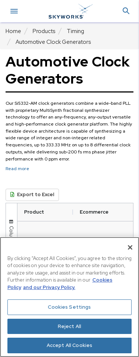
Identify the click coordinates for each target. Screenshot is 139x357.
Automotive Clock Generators (53, 42)
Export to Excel (32, 194)
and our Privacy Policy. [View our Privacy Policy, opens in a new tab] (49, 287)
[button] (126, 11)
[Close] (130, 247)
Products (44, 31)
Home (13, 31)
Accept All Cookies (69, 345)
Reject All (69, 326)
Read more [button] (17, 169)
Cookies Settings (69, 307)
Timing (75, 31)
